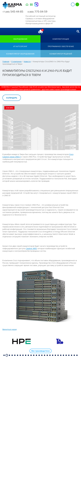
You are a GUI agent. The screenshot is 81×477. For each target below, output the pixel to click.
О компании (16, 61)
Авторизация (73, 4)
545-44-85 (12, 11)
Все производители (40, 351)
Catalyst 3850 (31, 248)
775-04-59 (37, 11)
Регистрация (77, 4)
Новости (27, 61)
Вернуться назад (9, 329)
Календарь (11, 98)
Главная (5, 61)
